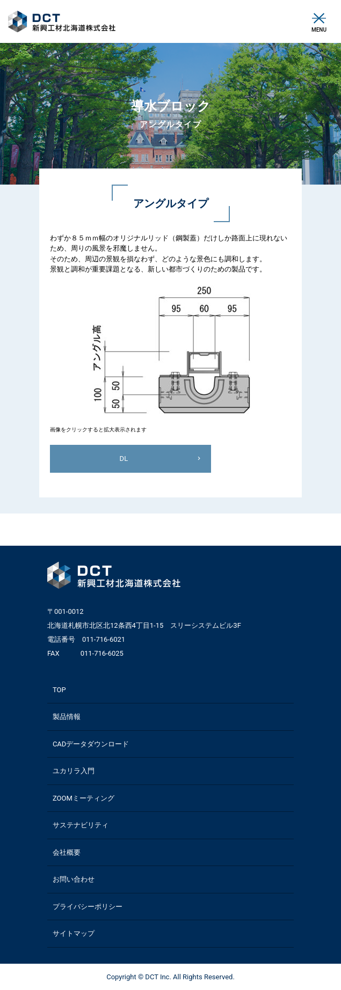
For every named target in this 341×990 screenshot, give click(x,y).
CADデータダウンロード (91, 744)
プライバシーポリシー (87, 907)
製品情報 (67, 717)
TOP (59, 690)
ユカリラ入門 (74, 771)
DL (124, 458)
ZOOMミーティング (83, 798)
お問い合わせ (74, 879)
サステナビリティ (80, 825)
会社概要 (67, 852)
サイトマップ (74, 933)
